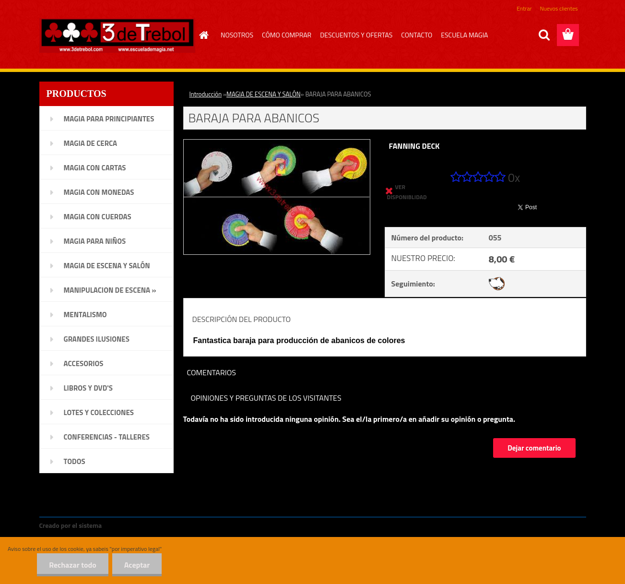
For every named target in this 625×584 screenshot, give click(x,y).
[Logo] (117, 36)
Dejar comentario (534, 447)
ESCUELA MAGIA (464, 35)
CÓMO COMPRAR (286, 35)
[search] (544, 35)
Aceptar (137, 565)
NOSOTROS (237, 35)
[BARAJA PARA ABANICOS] (277, 143)
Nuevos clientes (559, 8)
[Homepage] (202, 35)
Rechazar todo (72, 565)
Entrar (524, 8)
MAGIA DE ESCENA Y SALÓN (263, 94)
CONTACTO (416, 35)
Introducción (205, 94)
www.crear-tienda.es (135, 525)
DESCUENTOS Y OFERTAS (356, 35)
